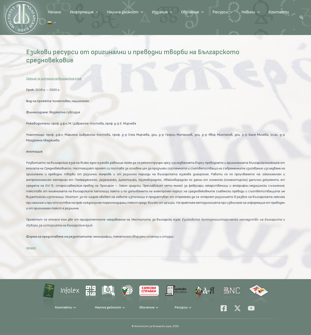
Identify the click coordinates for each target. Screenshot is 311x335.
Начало (54, 12)
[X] (237, 308)
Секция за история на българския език (55, 79)
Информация (84, 12)
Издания (162, 12)
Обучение (192, 12)
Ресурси (222, 12)
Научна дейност (125, 12)
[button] (301, 17)
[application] (96, 12)
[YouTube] (251, 308)
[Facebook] (223, 308)
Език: (47, 22)
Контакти (279, 12)
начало (31, 248)
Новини (250, 12)
